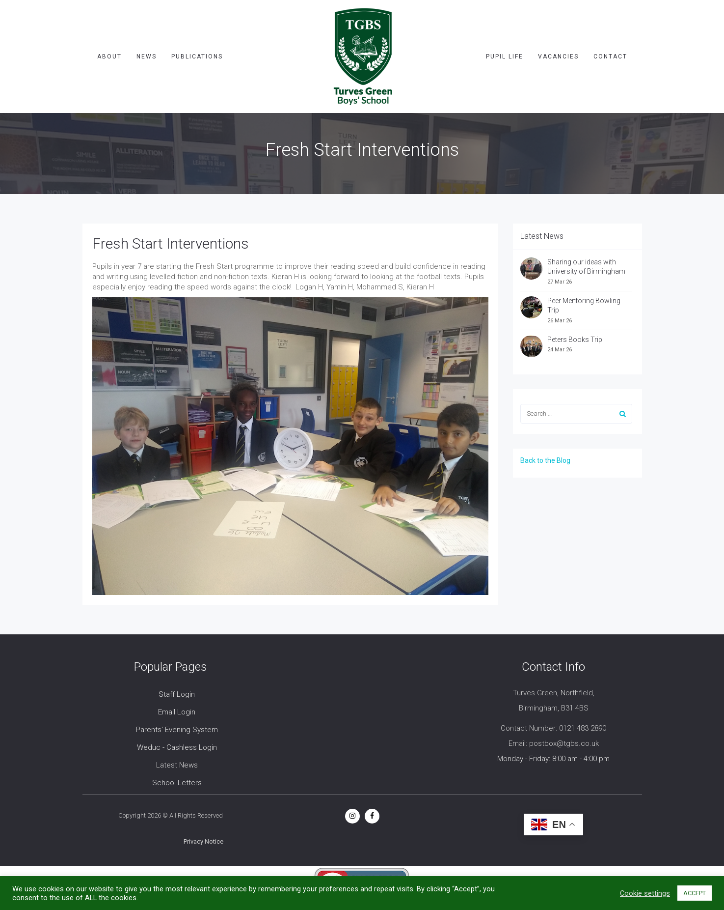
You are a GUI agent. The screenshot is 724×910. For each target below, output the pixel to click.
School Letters (177, 782)
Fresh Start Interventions (170, 243)
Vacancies (558, 56)
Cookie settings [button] (645, 893)
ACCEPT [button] (694, 893)
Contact (610, 56)
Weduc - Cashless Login (177, 747)
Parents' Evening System (177, 729)
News (146, 56)
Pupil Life (504, 56)
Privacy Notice (203, 841)
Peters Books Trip (574, 339)
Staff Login (177, 694)
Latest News (177, 765)
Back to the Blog (545, 460)
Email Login (176, 712)
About (109, 56)
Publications (197, 56)
